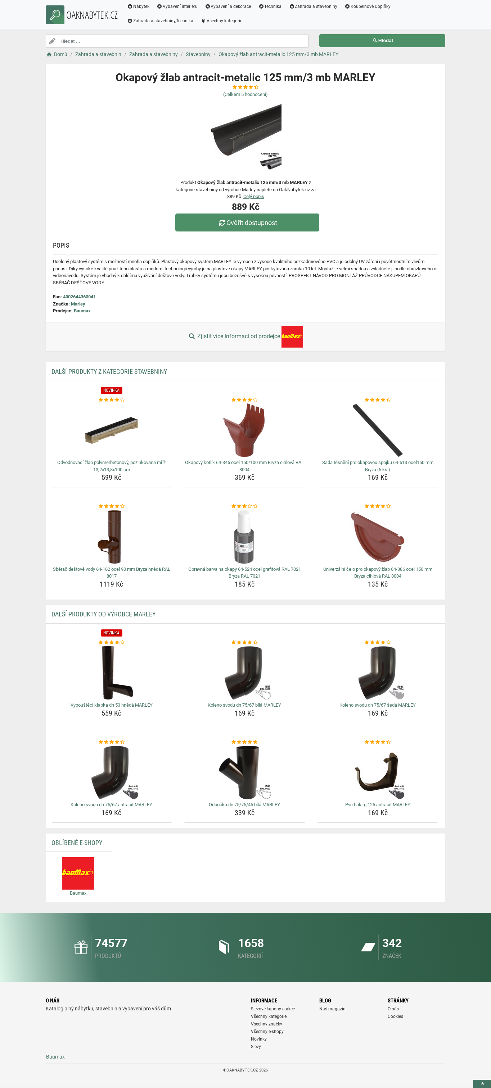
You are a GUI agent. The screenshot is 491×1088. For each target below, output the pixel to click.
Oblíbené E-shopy (76, 842)
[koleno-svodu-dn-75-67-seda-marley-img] (378, 673)
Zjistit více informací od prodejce (245, 337)
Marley (78, 304)
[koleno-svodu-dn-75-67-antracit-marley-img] (112, 772)
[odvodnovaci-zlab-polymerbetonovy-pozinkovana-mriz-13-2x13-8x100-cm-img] (112, 430)
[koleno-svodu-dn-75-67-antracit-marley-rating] (112, 742)
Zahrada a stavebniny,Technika (160, 20)
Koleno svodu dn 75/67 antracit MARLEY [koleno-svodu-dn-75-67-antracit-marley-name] (111, 804)
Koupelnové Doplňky (367, 6)
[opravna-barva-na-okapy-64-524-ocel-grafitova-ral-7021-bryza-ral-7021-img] (245, 537)
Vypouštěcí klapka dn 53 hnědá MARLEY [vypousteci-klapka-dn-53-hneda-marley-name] (112, 705)
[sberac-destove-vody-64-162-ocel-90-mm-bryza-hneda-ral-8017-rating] (112, 506)
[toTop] (482, 1084)
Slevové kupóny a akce (273, 1008)
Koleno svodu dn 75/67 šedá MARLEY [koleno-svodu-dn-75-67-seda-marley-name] (377, 705)
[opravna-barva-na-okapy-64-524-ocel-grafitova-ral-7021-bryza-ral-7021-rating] (245, 506)
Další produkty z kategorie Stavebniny (109, 371)
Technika (269, 6)
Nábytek (138, 6)
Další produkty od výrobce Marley (103, 614)
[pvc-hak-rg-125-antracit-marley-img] (378, 772)
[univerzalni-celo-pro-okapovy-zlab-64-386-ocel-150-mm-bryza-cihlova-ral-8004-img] (378, 537)
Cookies (395, 1016)
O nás (393, 1008)
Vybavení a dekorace (228, 6)
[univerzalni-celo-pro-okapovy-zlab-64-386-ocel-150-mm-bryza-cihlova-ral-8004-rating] (378, 506)
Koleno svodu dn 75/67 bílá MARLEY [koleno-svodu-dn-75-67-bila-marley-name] (244, 705)
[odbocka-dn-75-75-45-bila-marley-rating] (245, 742)
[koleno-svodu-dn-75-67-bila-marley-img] (245, 673)
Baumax (82, 310)
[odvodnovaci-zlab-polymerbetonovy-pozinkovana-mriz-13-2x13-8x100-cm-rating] (112, 400)
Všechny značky (266, 1024)
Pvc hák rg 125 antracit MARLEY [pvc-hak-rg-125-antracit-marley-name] (377, 804)
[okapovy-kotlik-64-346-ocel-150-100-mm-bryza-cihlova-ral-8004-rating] (245, 400)
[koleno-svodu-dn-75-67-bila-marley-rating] (245, 642)
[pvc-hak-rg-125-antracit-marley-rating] (378, 742)
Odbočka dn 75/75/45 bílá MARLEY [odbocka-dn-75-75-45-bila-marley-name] (244, 804)
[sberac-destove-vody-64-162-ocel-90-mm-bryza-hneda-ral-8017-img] (112, 537)
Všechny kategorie (221, 20)
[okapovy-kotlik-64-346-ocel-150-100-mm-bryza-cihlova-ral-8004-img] (245, 430)
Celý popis (253, 196)
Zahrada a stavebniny (313, 6)
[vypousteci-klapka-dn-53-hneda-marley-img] (112, 673)
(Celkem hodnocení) (245, 94)
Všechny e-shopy (267, 1031)
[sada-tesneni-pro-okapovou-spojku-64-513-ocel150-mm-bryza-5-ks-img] (378, 430)
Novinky (259, 1039)
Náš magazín (332, 1008)
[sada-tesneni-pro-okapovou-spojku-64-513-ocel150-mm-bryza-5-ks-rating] (378, 400)
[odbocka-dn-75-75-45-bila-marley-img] (245, 772)
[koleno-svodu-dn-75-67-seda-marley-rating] (378, 642)
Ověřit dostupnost (247, 223)
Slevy (256, 1046)
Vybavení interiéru (177, 6)
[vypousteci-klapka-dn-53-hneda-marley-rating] (112, 642)
